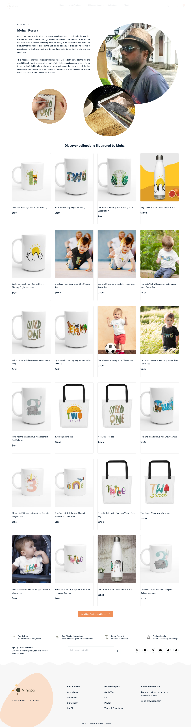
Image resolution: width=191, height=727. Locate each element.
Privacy (107, 703)
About (128, 5)
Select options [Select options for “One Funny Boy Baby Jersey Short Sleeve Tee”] (67, 298)
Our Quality (72, 703)
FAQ (106, 698)
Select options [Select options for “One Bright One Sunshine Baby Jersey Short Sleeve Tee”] (109, 298)
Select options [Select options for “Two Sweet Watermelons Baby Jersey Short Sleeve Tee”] (24, 603)
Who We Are (72, 692)
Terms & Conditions (113, 708)
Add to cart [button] (22, 218)
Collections (114, 5)
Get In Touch (110, 692)
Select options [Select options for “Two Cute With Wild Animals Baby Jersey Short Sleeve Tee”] (152, 298)
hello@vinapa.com (152, 701)
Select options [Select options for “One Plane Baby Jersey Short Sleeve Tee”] (109, 371)
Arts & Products (76, 5)
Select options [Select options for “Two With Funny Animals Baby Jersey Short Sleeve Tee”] (152, 374)
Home (61, 5)
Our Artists (72, 698)
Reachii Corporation (29, 700)
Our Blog (71, 708)
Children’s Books (96, 5)
